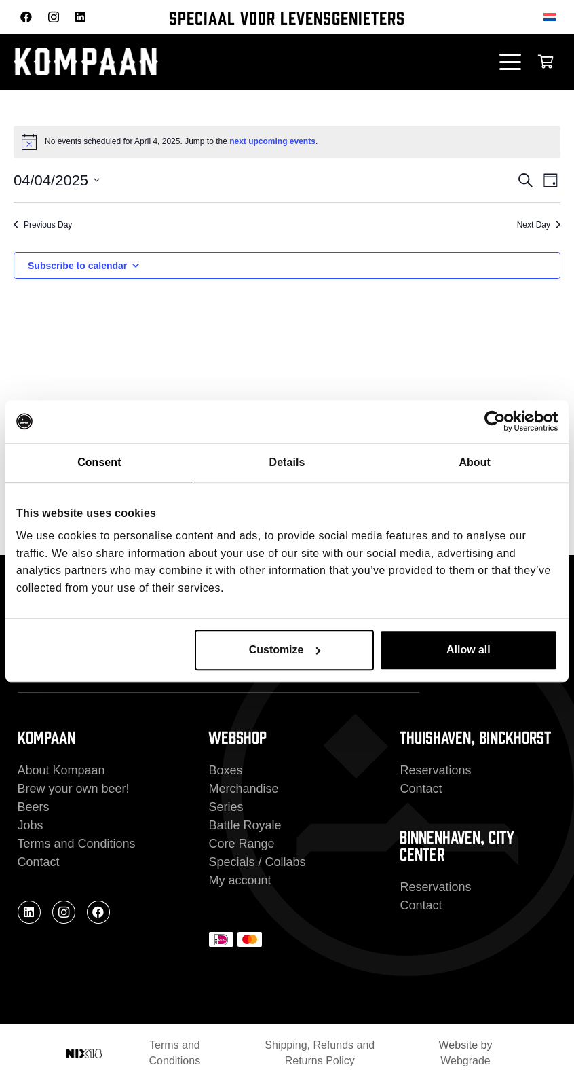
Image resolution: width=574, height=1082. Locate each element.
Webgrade (465, 1060)
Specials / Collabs (256, 862)
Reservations (435, 770)
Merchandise (243, 788)
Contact (39, 862)
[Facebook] (26, 16)
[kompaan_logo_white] (149, 61)
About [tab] (474, 462)
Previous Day (43, 225)
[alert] (287, 142)
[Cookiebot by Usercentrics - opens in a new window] (498, 422)
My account (239, 880)
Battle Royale (244, 825)
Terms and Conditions (77, 843)
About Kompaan (61, 770)
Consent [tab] (99, 462)
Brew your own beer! (74, 788)
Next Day (538, 225)
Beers (34, 807)
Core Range (241, 843)
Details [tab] (287, 462)
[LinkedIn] (80, 16)
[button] (511, 62)
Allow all (468, 649)
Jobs (30, 825)
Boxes (225, 770)
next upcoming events (272, 141)
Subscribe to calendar (77, 265)
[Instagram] (53, 17)
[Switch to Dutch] (551, 16)
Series (225, 807)
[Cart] (545, 62)
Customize (285, 649)
